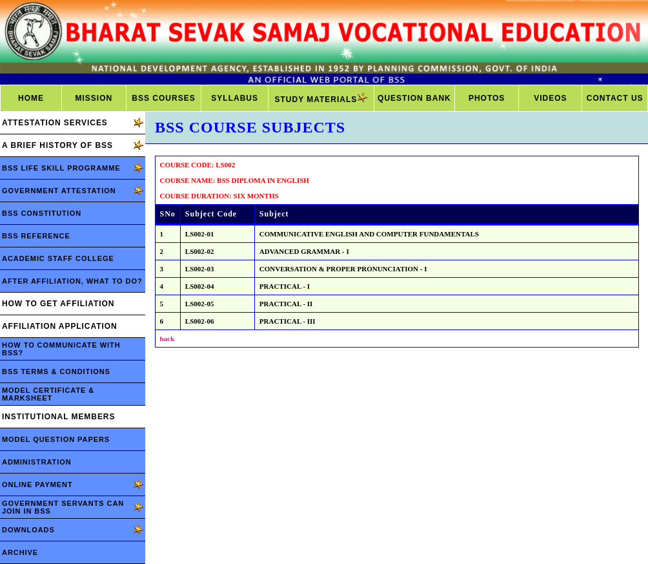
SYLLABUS (234, 98)
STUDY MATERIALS (320, 98)
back (167, 338)
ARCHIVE (20, 552)
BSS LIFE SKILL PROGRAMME (61, 168)
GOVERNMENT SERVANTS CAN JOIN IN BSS (63, 507)
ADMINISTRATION (37, 462)
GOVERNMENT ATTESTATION (59, 190)
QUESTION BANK (414, 98)
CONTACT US (615, 98)
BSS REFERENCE (36, 236)
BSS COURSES (163, 98)
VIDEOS (550, 98)
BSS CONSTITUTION (41, 213)
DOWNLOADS (28, 530)
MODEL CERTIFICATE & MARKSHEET (48, 394)
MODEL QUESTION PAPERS (56, 439)
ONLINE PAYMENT (37, 484)
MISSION (93, 98)
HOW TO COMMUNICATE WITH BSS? (61, 349)
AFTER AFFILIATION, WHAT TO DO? (72, 281)
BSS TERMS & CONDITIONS (56, 371)
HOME (31, 98)
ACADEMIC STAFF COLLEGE (58, 258)
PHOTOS (487, 98)
